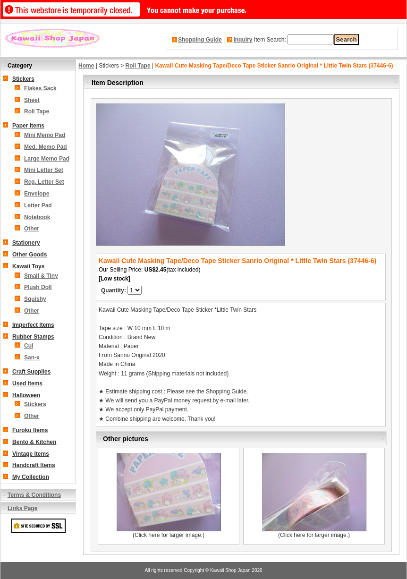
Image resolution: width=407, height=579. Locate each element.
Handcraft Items (33, 465)
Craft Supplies (31, 371)
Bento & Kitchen (34, 442)
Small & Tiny (41, 275)
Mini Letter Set (43, 170)
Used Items (27, 383)
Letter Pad (38, 205)
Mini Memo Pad (44, 135)
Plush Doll (38, 287)
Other (31, 228)
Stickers (23, 79)
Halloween (26, 395)
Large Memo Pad (46, 158)
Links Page (22, 508)
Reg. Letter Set (44, 182)
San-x (32, 357)
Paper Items (28, 125)
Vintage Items (30, 454)
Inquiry (242, 39)
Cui (28, 345)
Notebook (37, 217)
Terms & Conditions (34, 495)
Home (86, 65)
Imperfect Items (33, 325)
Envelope (36, 193)
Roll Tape (36, 111)
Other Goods (29, 254)
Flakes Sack (40, 88)
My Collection (30, 477)
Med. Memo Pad (45, 147)
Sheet (32, 100)
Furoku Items (30, 430)
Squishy (35, 299)
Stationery (26, 242)
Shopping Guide (200, 39)
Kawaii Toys (28, 266)
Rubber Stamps (33, 336)
